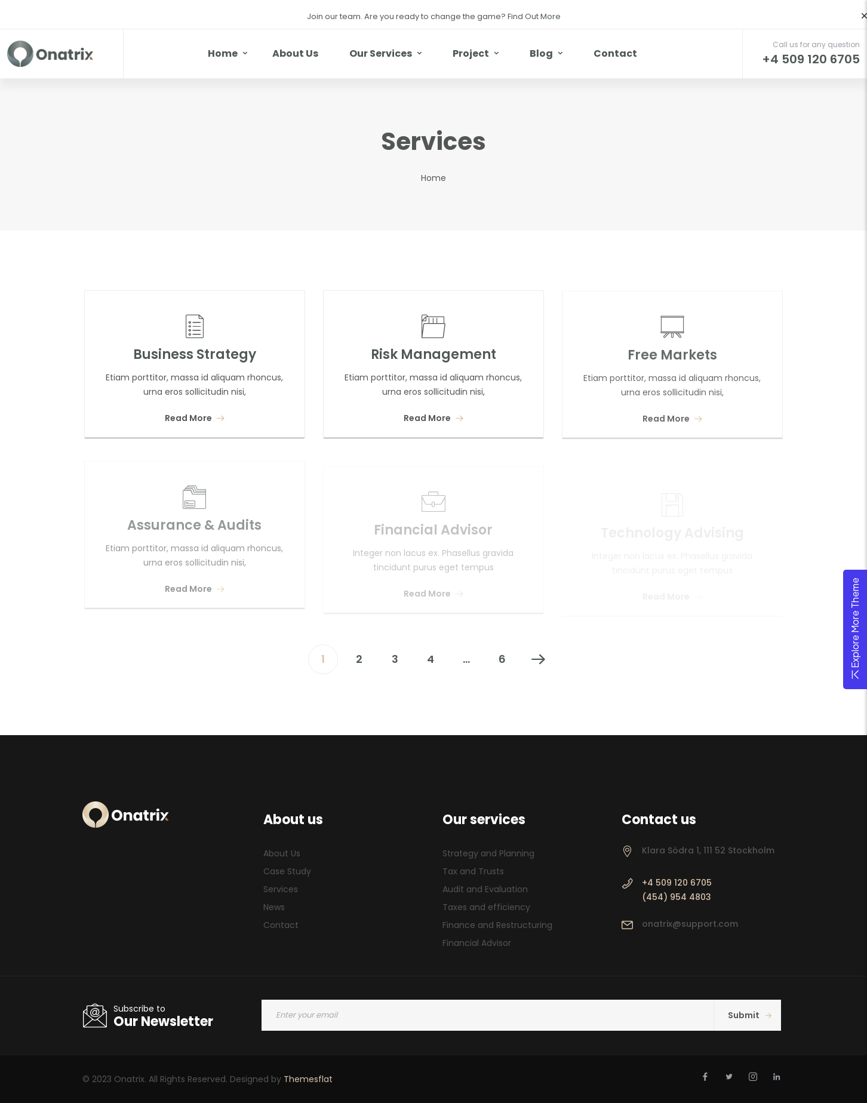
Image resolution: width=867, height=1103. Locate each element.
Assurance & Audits (194, 530)
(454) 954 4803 (676, 897)
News (274, 907)
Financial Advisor (433, 533)
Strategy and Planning (488, 853)
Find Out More (533, 16)
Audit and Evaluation (485, 889)
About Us (295, 53)
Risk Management (433, 355)
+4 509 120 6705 (677, 883)
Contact (615, 53)
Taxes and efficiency (486, 907)
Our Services (380, 53)
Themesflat (308, 1079)
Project (471, 53)
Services (280, 889)
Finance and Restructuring (497, 925)
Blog (541, 53)
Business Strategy (194, 354)
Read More (195, 418)
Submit (749, 1015)
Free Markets (672, 358)
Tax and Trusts (473, 871)
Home (223, 53)
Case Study (287, 871)
